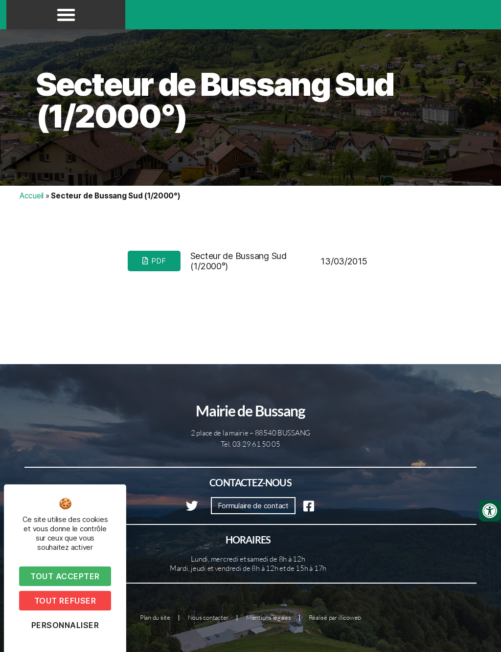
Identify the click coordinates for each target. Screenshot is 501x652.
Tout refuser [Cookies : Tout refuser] (65, 601)
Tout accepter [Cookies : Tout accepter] (65, 576)
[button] (66, 14)
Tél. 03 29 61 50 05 (250, 444)
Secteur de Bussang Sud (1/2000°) (215, 100)
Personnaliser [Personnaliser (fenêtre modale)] (65, 625)
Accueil (32, 195)
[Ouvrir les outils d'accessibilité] (490, 511)
